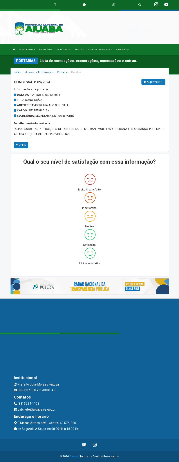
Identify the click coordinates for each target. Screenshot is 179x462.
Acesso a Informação (39, 72)
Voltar (21, 145)
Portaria (62, 72)
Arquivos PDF (153, 81)
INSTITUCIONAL (27, 50)
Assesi (73, 456)
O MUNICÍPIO (45, 50)
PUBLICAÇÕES (122, 50)
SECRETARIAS (63, 50)
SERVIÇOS (79, 50)
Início (17, 72)
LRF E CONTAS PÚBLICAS (100, 50)
